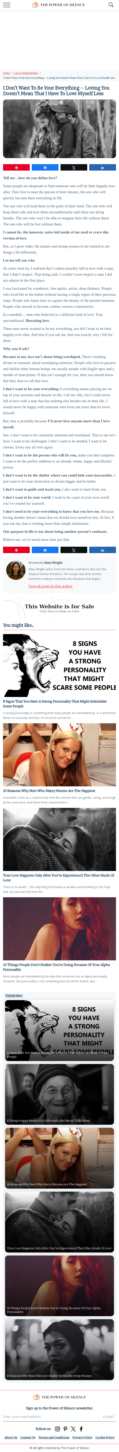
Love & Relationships (26, 73)
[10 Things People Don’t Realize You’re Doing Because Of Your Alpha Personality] (59, 928)
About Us (10, 1437)
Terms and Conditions (53, 1437)
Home (6, 73)
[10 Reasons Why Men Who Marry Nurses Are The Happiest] (59, 754)
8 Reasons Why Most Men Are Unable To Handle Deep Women (50, 1376)
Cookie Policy (105, 1437)
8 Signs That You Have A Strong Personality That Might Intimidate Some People (55, 703)
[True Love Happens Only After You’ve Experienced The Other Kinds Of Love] (59, 839)
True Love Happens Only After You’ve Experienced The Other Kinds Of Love (58, 877)
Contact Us (27, 1437)
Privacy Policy (82, 1437)
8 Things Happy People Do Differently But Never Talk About (49, 1121)
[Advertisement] (59, 40)
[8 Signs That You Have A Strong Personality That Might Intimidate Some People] (59, 665)
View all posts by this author (51, 586)
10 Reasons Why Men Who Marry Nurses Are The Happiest (49, 791)
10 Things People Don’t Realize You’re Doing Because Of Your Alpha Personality (56, 967)
